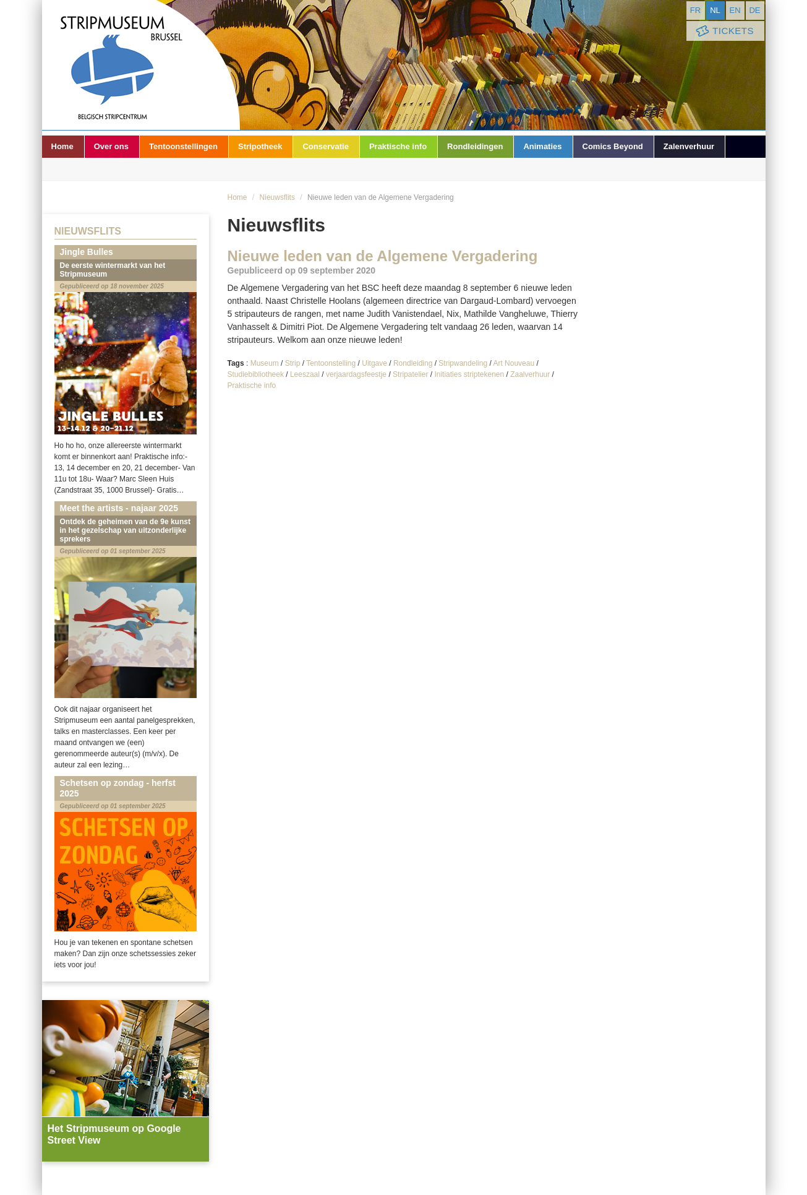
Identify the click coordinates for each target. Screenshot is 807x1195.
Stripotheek (260, 146)
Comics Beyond (613, 146)
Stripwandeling (462, 363)
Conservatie (325, 146)
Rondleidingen (475, 146)
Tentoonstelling (331, 363)
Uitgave (374, 363)
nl (715, 10)
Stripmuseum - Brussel (141, 65)
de (754, 10)
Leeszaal (305, 374)
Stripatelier (410, 374)
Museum (264, 363)
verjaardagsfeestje (356, 374)
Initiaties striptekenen (469, 374)
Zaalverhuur (530, 374)
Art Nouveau (513, 363)
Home (62, 146)
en (734, 10)
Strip (293, 363)
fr (695, 10)
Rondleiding (412, 363)
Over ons (111, 146)
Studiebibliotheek (256, 374)
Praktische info (398, 146)
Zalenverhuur (689, 146)
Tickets (724, 31)
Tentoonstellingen (183, 146)
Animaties (542, 146)
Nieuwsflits (277, 197)
